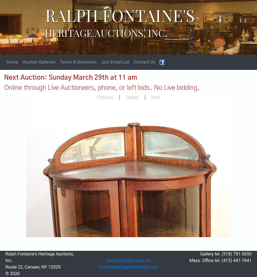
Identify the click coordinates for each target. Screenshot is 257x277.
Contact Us (145, 62)
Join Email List (115, 62)
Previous (105, 97)
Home (12, 62)
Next (155, 97)
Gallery (132, 97)
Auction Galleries (39, 62)
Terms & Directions (78, 62)
